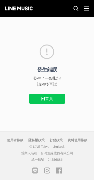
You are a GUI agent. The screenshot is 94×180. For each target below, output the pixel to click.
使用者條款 (15, 140)
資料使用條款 (77, 140)
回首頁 (47, 98)
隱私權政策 (36, 140)
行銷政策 (56, 140)
